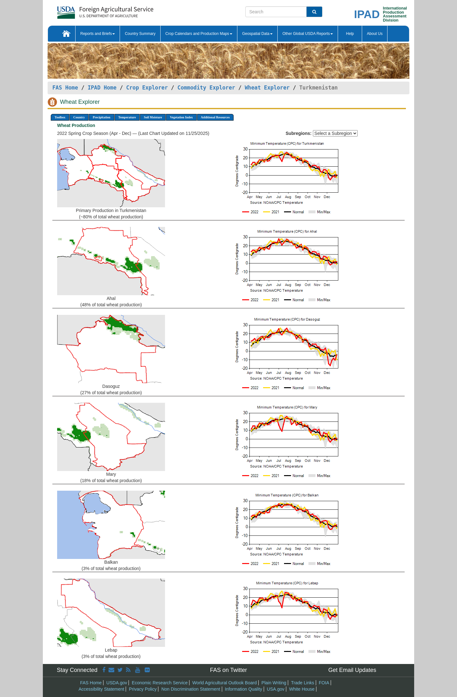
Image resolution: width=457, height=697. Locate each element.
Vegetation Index (181, 117)
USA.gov (275, 689)
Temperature (127, 117)
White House (302, 689)
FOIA (324, 682)
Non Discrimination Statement (190, 689)
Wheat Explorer (267, 87)
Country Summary (140, 33)
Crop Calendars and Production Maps (198, 33)
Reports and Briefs (97, 33)
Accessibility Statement (101, 689)
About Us (374, 33)
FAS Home (65, 87)
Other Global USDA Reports (307, 33)
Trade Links (302, 682)
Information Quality (243, 689)
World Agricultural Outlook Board (224, 682)
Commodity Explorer (206, 87)
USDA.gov (116, 682)
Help (350, 33)
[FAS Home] (89, 10)
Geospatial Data (257, 33)
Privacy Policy (142, 689)
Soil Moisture (153, 117)
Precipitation (101, 117)
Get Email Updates (352, 670)
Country (79, 117)
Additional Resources (215, 117)
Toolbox (60, 117)
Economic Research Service (160, 682)
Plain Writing (274, 682)
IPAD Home (102, 87)
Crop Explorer (147, 87)
